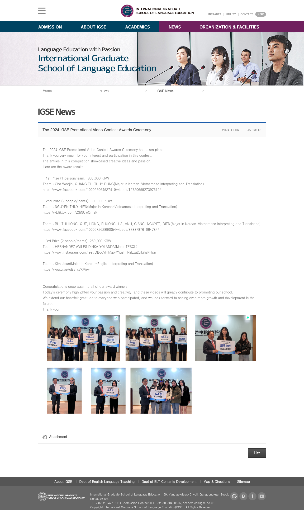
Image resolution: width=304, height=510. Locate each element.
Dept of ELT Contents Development (169, 481)
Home (47, 90)
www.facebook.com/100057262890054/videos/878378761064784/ (106, 229)
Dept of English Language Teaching (107, 481)
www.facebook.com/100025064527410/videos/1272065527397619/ (107, 189)
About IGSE (63, 481)
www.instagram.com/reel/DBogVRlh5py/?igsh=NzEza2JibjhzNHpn (105, 252)
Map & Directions (217, 481)
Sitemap (243, 481)
